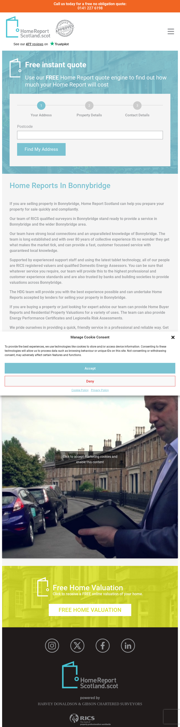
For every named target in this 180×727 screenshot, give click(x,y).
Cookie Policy (80, 390)
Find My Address (41, 149)
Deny (90, 381)
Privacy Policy (100, 390)
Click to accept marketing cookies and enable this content (90, 459)
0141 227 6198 (90, 8)
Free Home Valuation (90, 610)
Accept (90, 368)
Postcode (25, 127)
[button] (173, 337)
